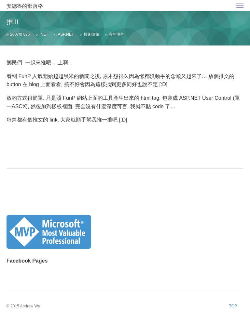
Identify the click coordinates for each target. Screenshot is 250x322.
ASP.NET (66, 34)
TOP (233, 306)
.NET (43, 34)
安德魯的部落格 (25, 6)
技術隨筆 (91, 34)
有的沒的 (116, 34)
